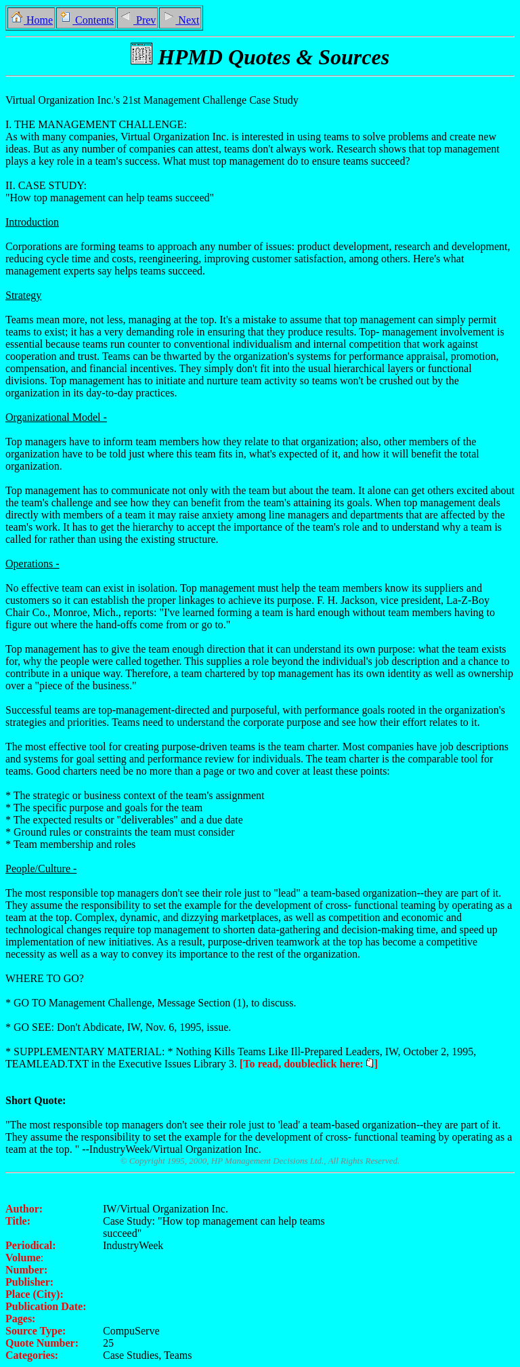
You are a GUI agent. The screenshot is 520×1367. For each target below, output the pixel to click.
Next (180, 20)
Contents (86, 20)
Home (31, 20)
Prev (137, 20)
